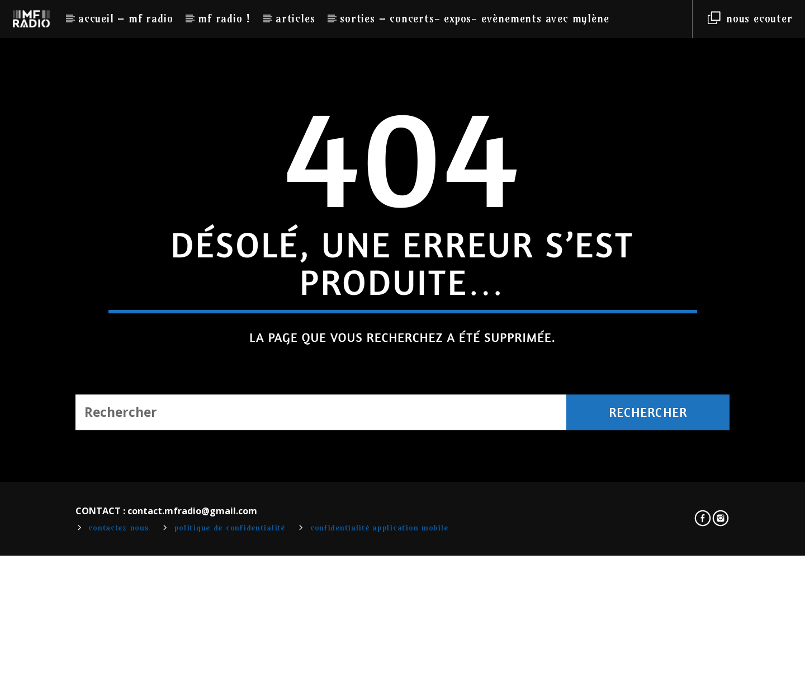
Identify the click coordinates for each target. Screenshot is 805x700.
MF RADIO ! (224, 18)
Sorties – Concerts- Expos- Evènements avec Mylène (474, 18)
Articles (295, 18)
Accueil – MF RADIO (125, 18)
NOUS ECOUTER (750, 18)
